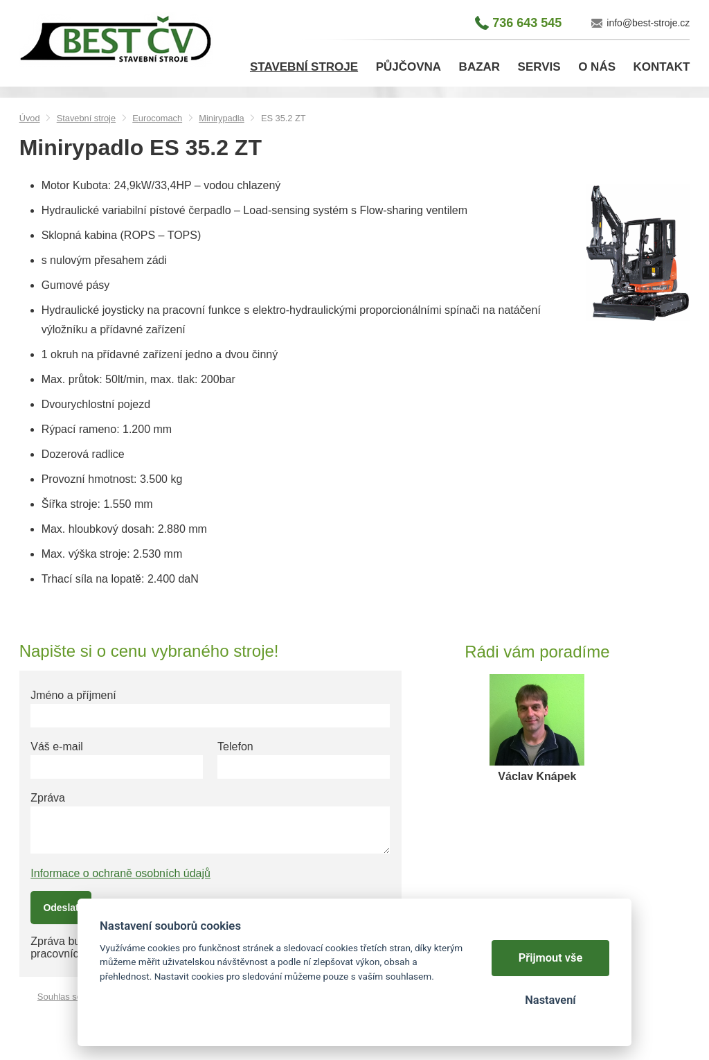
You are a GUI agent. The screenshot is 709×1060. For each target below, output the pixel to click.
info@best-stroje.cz (648, 22)
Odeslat (60, 907)
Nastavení (550, 1000)
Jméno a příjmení (73, 695)
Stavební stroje (86, 118)
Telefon (235, 746)
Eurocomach (157, 118)
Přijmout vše (551, 957)
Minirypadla (221, 118)
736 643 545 (527, 23)
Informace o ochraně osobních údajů (120, 873)
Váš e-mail (56, 746)
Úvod (29, 118)
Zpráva (47, 798)
